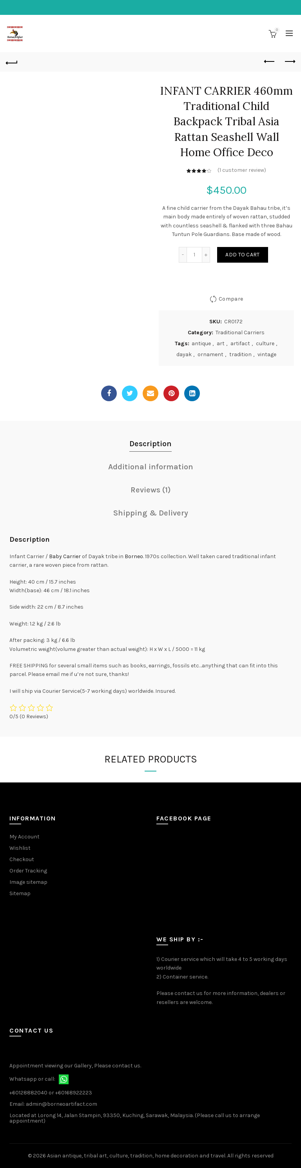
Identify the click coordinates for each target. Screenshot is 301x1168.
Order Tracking (28, 870)
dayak (184, 354)
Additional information (150, 466)
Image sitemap (28, 882)
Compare (231, 299)
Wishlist (20, 848)
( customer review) (242, 170)
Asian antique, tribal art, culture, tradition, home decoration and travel (136, 1155)
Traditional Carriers (240, 332)
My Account (24, 836)
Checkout (21, 859)
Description (150, 443)
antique (201, 343)
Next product (289, 61)
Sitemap (20, 893)
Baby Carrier (65, 556)
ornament (210, 354)
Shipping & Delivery (150, 512)
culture (265, 343)
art (221, 343)
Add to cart (242, 254)
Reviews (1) (151, 489)
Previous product (269, 61)
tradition (240, 354)
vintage (266, 354)
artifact (240, 343)
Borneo (134, 556)
